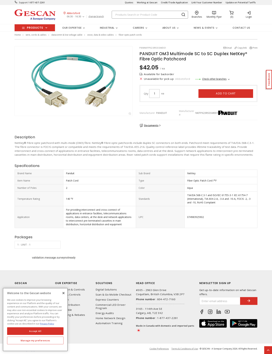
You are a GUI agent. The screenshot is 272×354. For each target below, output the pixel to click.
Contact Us (241, 28)
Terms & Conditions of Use (184, 348)
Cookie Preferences (159, 349)
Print (255, 47)
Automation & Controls (70, 289)
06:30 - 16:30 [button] (74, 16)
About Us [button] (169, 28)
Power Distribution (67, 304)
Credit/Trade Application (174, 2)
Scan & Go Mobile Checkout (113, 294)
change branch (96, 16)
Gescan (21, 283)
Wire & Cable (63, 309)
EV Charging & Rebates (70, 315)
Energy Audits (105, 313)
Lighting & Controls (67, 294)
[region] (35, 319)
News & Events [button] (204, 28)
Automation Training (109, 323)
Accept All (35, 331)
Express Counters (107, 299)
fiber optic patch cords (130, 34)
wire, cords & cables (36, 34)
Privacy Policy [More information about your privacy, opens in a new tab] (47, 323)
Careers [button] (138, 28)
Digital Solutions (106, 289)
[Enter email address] (219, 301)
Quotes (129, 2)
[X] (63, 293)
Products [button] (35, 28)
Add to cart (226, 93)
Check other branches (214, 79)
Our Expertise (66, 283)
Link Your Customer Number (207, 2)
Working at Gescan (147, 2)
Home (18, 34)
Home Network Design (110, 318)
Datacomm (62, 299)
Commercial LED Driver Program (111, 306)
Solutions (104, 283)
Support (23, 2)
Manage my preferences (35, 340)
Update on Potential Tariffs (241, 2)
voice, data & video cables (100, 34)
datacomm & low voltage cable (66, 34)
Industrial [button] (107, 28)
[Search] (150, 15)
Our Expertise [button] (72, 28)
